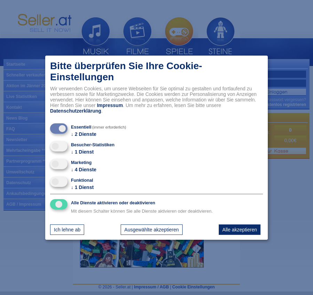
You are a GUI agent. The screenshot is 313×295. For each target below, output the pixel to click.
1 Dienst (82, 152)
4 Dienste (83, 169)
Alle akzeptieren (239, 229)
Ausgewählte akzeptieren (152, 229)
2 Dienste (83, 134)
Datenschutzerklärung (75, 111)
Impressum (110, 105)
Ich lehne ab (67, 229)
